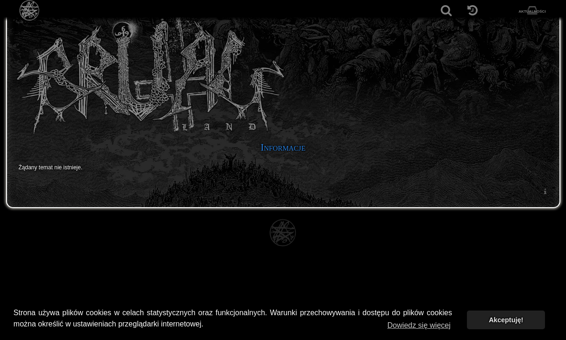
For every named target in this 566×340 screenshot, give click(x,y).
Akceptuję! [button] (506, 320)
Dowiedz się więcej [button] (419, 325)
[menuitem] (545, 191)
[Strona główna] (29, 10)
